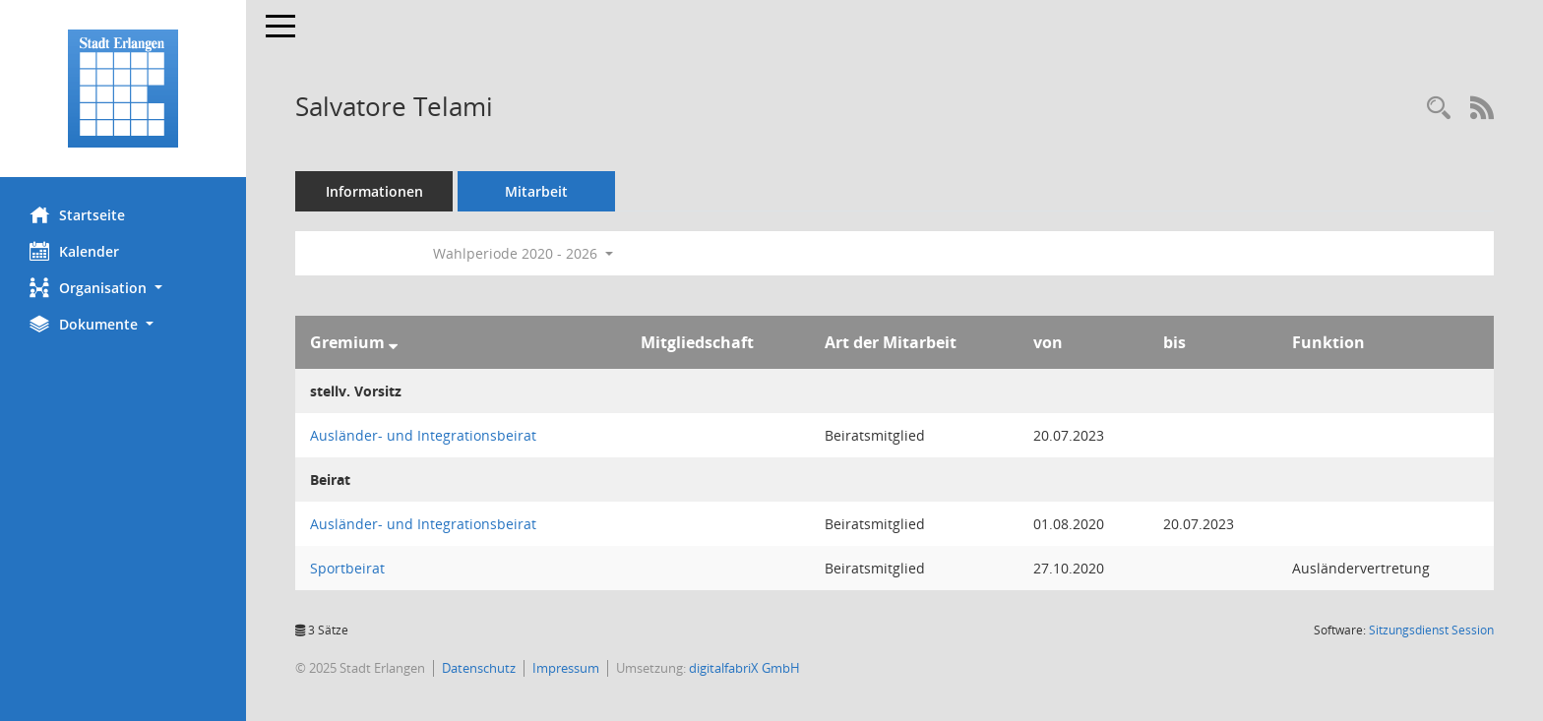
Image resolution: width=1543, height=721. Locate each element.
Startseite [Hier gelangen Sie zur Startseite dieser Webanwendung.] (77, 214)
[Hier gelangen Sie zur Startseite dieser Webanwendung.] (123, 89)
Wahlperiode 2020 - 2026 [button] (523, 253)
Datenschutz (479, 668)
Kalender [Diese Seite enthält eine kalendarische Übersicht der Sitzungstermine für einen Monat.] (74, 251)
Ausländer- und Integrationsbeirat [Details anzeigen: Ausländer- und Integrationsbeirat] (423, 435)
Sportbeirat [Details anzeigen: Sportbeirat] (347, 568)
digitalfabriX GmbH (744, 668)
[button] (123, 288)
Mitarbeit (536, 191)
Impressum (565, 668)
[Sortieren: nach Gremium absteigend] (393, 342)
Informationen (374, 191)
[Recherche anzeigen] (1438, 108)
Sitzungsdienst (1431, 630)
